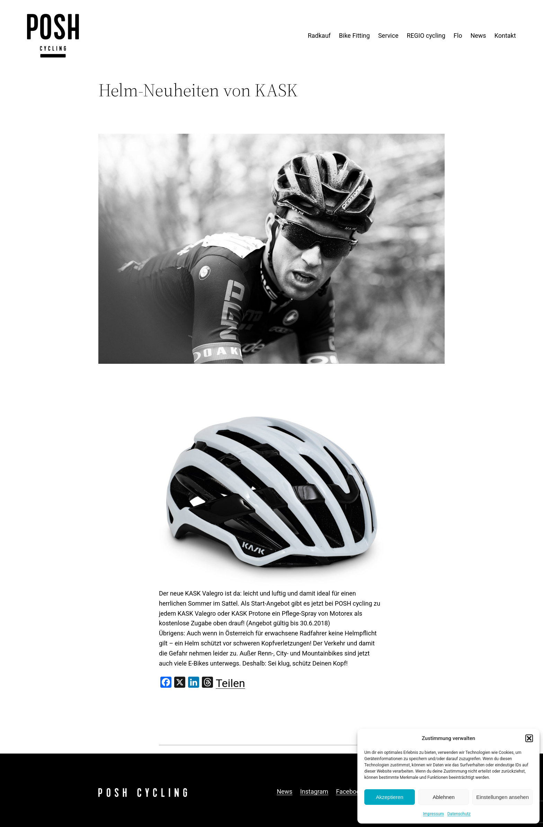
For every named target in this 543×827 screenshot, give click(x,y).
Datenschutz (459, 813)
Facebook (349, 791)
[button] (529, 738)
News (284, 791)
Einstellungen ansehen (502, 797)
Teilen (230, 683)
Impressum (433, 813)
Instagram (314, 791)
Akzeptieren (389, 797)
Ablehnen (443, 797)
